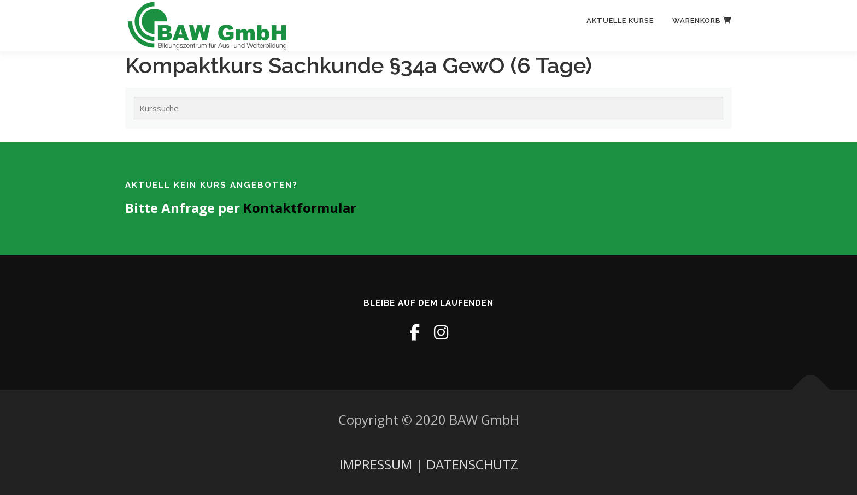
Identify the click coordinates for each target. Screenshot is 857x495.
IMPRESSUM (375, 464)
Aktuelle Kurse (620, 20)
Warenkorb (702, 20)
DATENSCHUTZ (472, 464)
